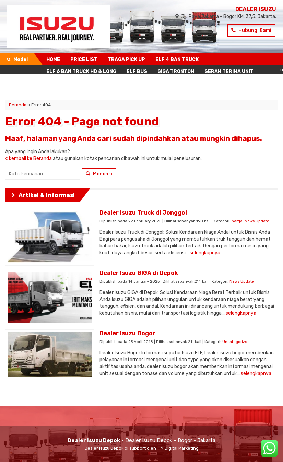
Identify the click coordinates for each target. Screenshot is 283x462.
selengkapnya (205, 253)
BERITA (128, 83)
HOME (53, 59)
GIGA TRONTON (175, 71)
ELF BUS (137, 71)
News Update (257, 221)
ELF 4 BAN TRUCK (177, 59)
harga (237, 221)
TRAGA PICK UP (126, 59)
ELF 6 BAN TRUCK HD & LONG (81, 71)
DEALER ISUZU (255, 8)
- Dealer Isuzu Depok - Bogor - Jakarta (141, 440)
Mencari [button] (99, 174)
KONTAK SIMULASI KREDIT (77, 83)
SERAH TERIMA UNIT (228, 71)
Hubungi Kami (251, 30)
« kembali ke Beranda (28, 158)
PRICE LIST (83, 59)
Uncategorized (236, 342)
